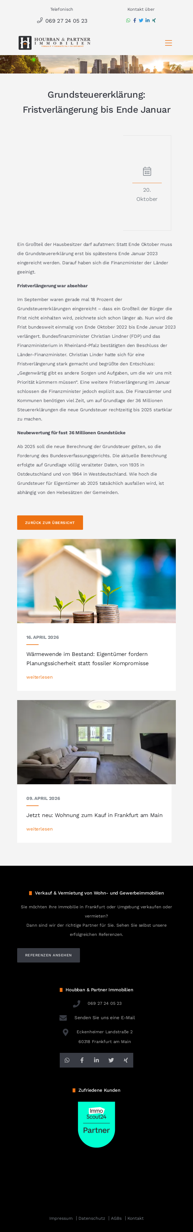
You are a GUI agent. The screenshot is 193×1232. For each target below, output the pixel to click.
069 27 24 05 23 (62, 20)
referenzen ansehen (48, 955)
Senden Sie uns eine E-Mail (96, 1017)
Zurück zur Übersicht (50, 523)
